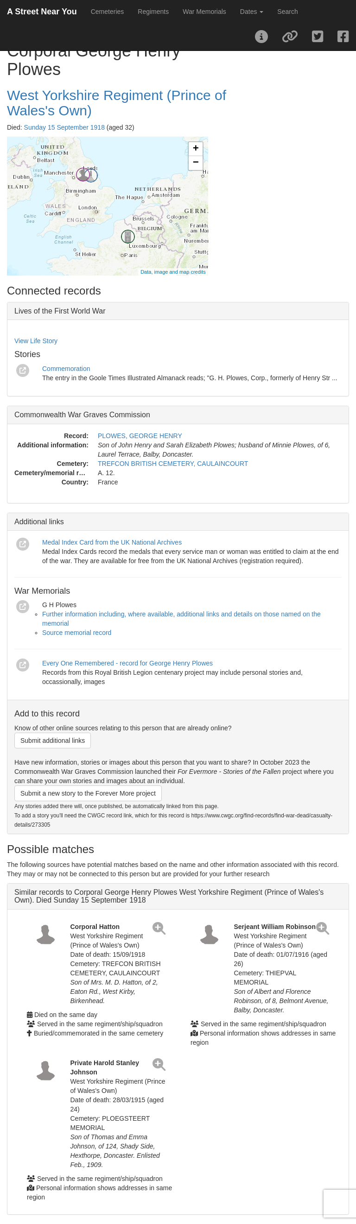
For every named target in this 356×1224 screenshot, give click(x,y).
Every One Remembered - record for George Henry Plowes (127, 663)
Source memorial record (76, 632)
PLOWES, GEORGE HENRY (140, 435)
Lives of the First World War (60, 311)
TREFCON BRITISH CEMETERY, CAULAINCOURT (173, 463)
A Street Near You (42, 11)
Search (287, 11)
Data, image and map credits (173, 272)
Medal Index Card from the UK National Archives (112, 542)
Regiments (153, 11)
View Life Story (35, 341)
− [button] (196, 163)
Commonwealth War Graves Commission (82, 415)
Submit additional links (52, 740)
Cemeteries (107, 11)
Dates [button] (251, 11)
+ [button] (196, 149)
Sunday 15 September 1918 (64, 127)
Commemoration (66, 368)
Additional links (39, 522)
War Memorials (204, 11)
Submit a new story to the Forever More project (88, 793)
